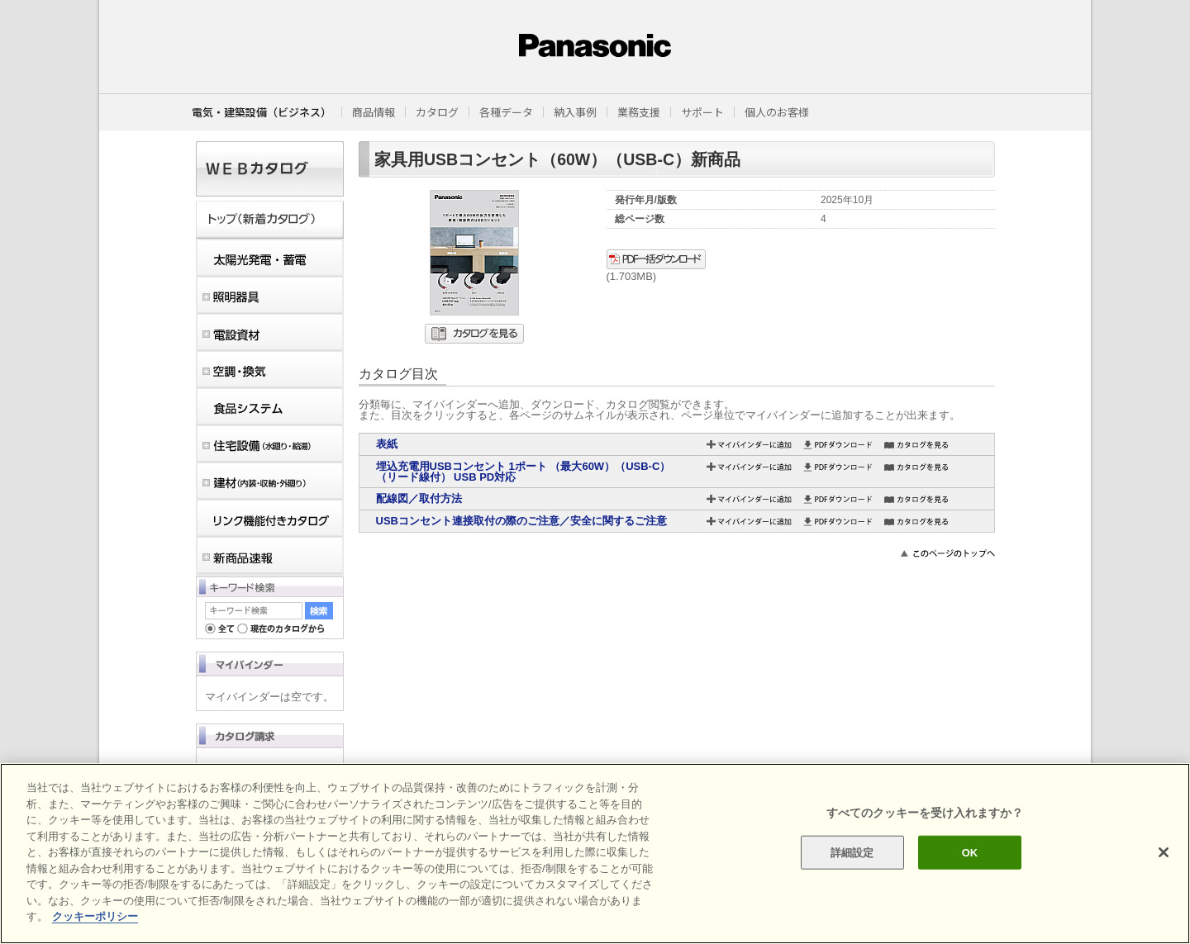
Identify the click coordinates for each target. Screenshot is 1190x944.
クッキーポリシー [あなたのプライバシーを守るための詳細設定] (95, 916)
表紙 (386, 444)
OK (970, 852)
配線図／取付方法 (419, 498)
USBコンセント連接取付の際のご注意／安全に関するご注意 (521, 521)
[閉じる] (1163, 852)
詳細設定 (852, 852)
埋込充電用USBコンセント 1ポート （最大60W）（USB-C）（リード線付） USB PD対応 (523, 471)
